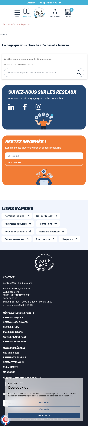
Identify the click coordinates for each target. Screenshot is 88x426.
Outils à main (11, 326)
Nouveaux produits (15, 231)
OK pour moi (44, 415)
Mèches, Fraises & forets (18, 312)
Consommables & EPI (15, 322)
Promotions (45, 223)
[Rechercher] (39, 72)
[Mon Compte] (54, 13)
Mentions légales (14, 215)
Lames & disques (13, 317)
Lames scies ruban (14, 341)
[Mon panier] (68, 13)
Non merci (44, 402)
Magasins (67, 239)
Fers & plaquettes (14, 336)
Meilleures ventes (49, 231)
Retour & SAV (44, 215)
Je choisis (44, 409)
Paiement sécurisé (15, 223)
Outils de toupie (13, 331)
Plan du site (43, 239)
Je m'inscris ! (15, 162)
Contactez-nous (14, 239)
